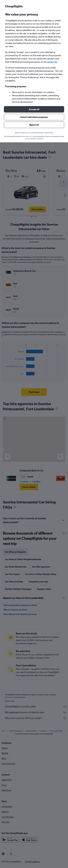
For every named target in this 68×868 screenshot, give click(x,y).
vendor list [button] (52, 62)
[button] (34, 109)
